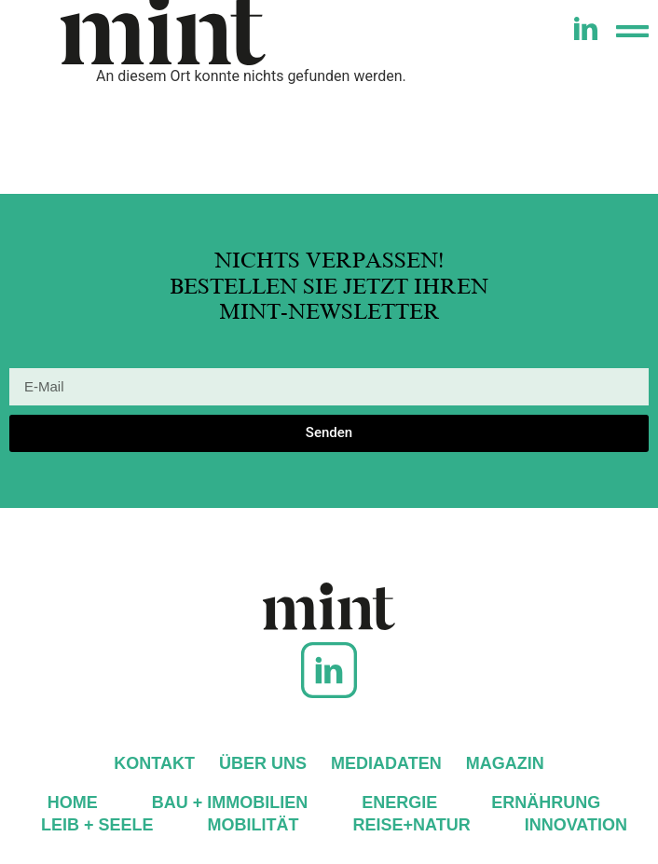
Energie (399, 802)
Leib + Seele (97, 825)
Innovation (576, 825)
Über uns (263, 763)
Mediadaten (386, 763)
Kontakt (154, 763)
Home (73, 802)
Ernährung (545, 802)
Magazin (505, 763)
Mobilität (253, 825)
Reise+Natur (412, 825)
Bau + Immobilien (230, 802)
